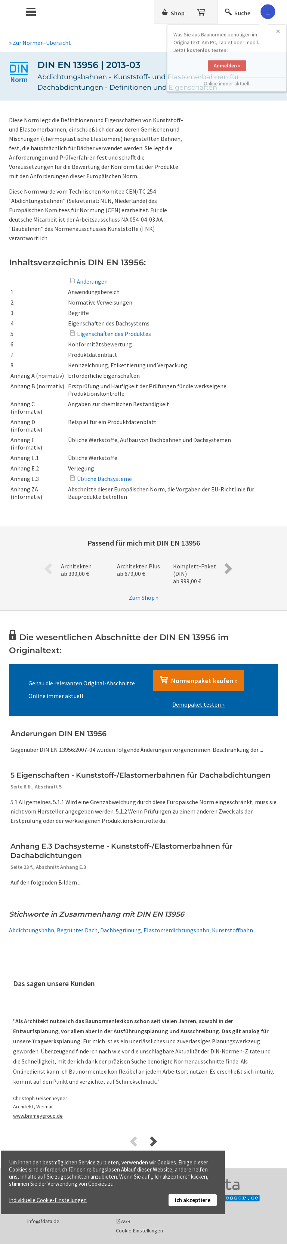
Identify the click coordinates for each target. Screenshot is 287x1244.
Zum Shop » (143, 597)
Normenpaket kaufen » (198, 680)
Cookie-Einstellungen (139, 1230)
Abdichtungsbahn (31, 930)
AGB (125, 1221)
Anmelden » (227, 53)
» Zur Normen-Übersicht (40, 42)
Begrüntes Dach (77, 930)
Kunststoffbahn (232, 930)
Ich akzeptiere (192, 1200)
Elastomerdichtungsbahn (176, 930)
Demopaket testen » (198, 704)
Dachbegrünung (120, 930)
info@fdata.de (43, 1221)
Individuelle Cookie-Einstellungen (48, 1200)
